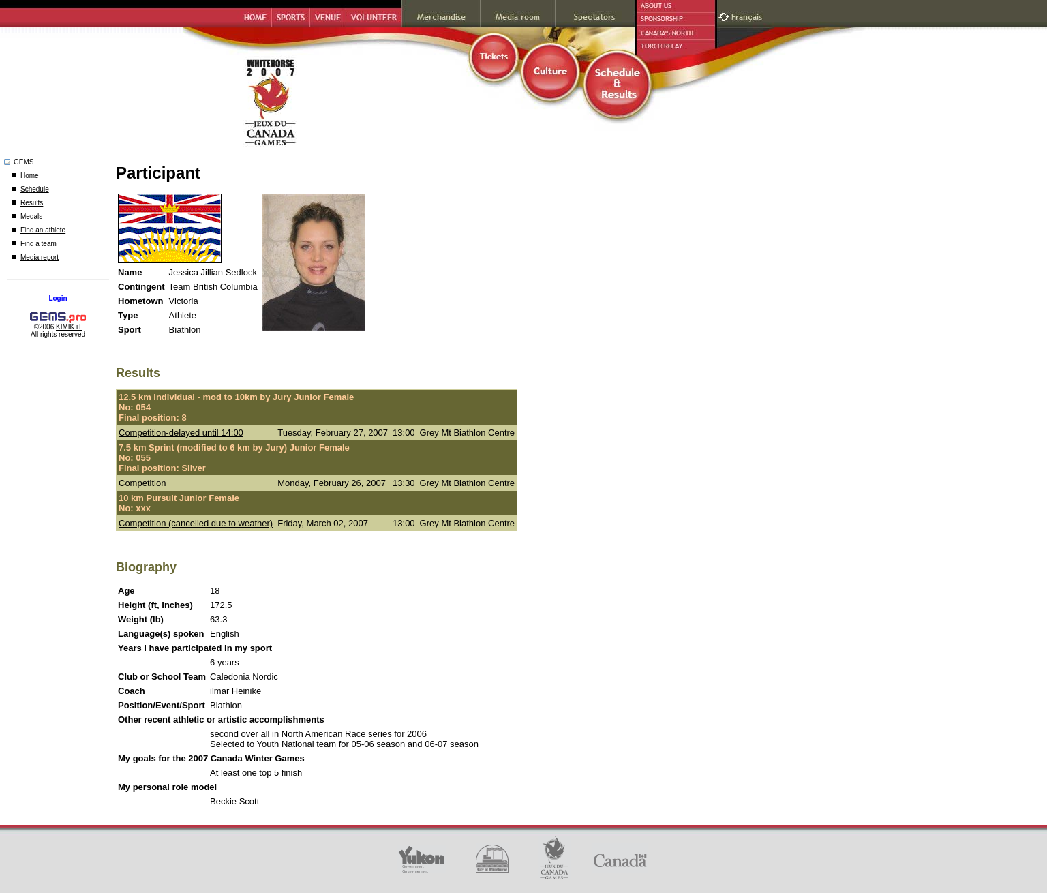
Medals (31, 216)
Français (748, 15)
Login (57, 298)
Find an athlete (42, 230)
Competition (142, 483)
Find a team (38, 243)
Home (29, 175)
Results (31, 203)
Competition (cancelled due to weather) (196, 523)
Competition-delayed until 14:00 (181, 432)
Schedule (34, 189)
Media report (39, 257)
